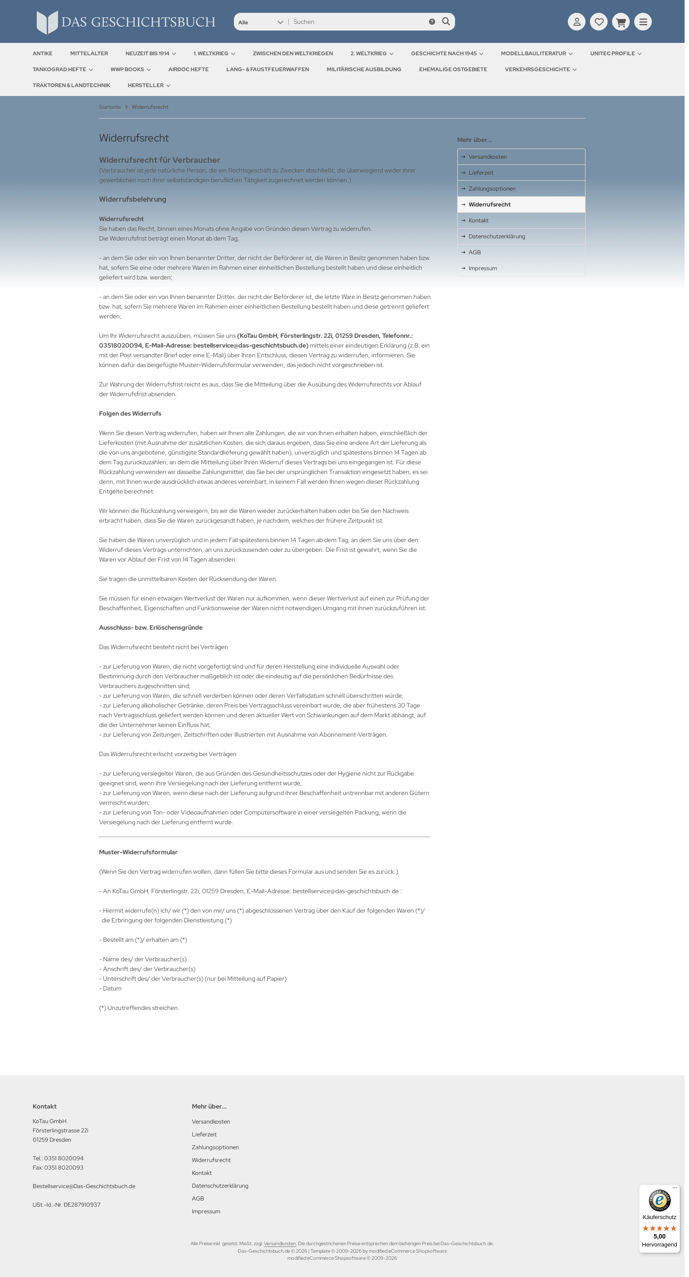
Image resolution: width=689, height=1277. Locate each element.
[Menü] (675, 1190)
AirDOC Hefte (188, 69)
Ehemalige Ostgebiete (453, 69)
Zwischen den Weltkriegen (293, 53)
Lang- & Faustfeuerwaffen (267, 69)
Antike (43, 53)
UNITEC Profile (616, 53)
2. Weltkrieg (372, 53)
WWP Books (131, 69)
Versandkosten (280, 1243)
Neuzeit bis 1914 (151, 53)
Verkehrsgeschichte (541, 69)
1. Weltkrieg (214, 53)
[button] (260, 21)
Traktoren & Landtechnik (71, 85)
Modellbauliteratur (537, 53)
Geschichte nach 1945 (447, 53)
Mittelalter (89, 53)
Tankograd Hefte (63, 69)
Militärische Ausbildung (364, 69)
